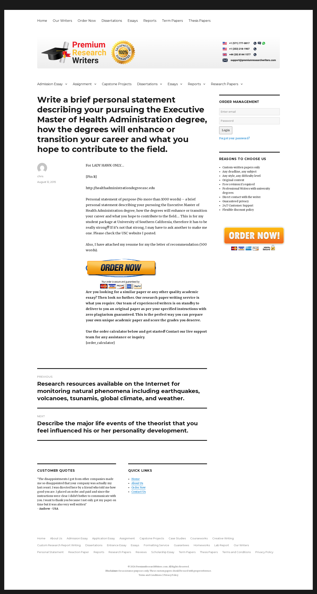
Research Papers (224, 84)
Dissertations (111, 21)
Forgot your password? (234, 138)
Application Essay (103, 538)
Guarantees (181, 545)
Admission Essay (50, 84)
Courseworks (199, 538)
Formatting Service (156, 545)
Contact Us (138, 491)
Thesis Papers (199, 21)
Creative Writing (223, 538)
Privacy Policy (264, 552)
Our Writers (62, 21)
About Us (137, 483)
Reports (149, 21)
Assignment (82, 84)
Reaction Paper (78, 552)
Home (42, 21)
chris (40, 176)
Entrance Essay (116, 545)
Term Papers (172, 21)
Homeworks (202, 545)
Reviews (141, 552)
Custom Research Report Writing (59, 545)
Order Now (87, 21)
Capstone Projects (116, 84)
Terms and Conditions (236, 552)
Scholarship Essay (162, 552)
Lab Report (221, 545)
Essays (133, 21)
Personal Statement (50, 552)
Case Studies (177, 538)
